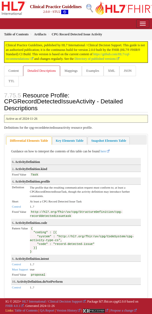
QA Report (47, 310)
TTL (11, 81)
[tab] (28, 141)
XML (111, 71)
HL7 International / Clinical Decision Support (52, 301)
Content (13, 71)
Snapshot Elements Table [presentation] (108, 141)
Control (16, 206)
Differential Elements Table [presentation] (29, 141)
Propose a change (121, 310)
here (103, 151)
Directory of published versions (95, 59)
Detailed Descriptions (41, 71)
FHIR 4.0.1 (12, 306)
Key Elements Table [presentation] (69, 141)
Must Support (20, 269)
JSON (128, 71)
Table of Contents (26, 310)
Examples (92, 71)
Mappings (70, 71)
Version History (67, 310)
